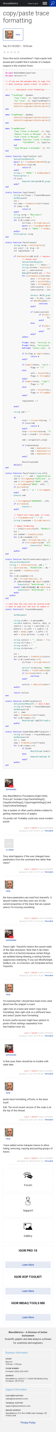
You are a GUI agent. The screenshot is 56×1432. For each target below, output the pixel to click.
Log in (26, 828)
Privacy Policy (28, 1422)
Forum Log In (33, 4)
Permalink (49, 831)
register (34, 828)
